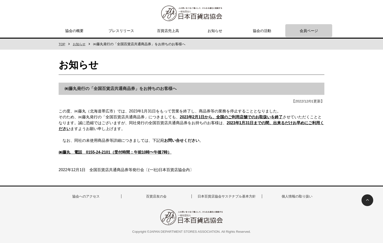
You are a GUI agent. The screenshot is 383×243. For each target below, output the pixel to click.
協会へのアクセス (86, 196)
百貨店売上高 (168, 31)
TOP (62, 44)
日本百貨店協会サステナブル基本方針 (227, 196)
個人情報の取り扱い (297, 196)
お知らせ (215, 31)
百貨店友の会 (156, 196)
